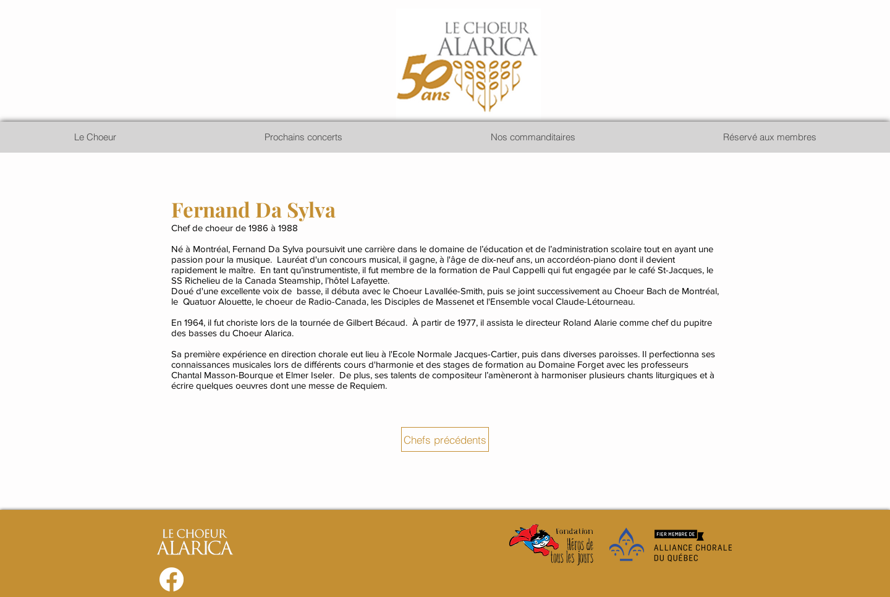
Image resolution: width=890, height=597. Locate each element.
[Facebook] (171, 579)
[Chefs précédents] (445, 439)
